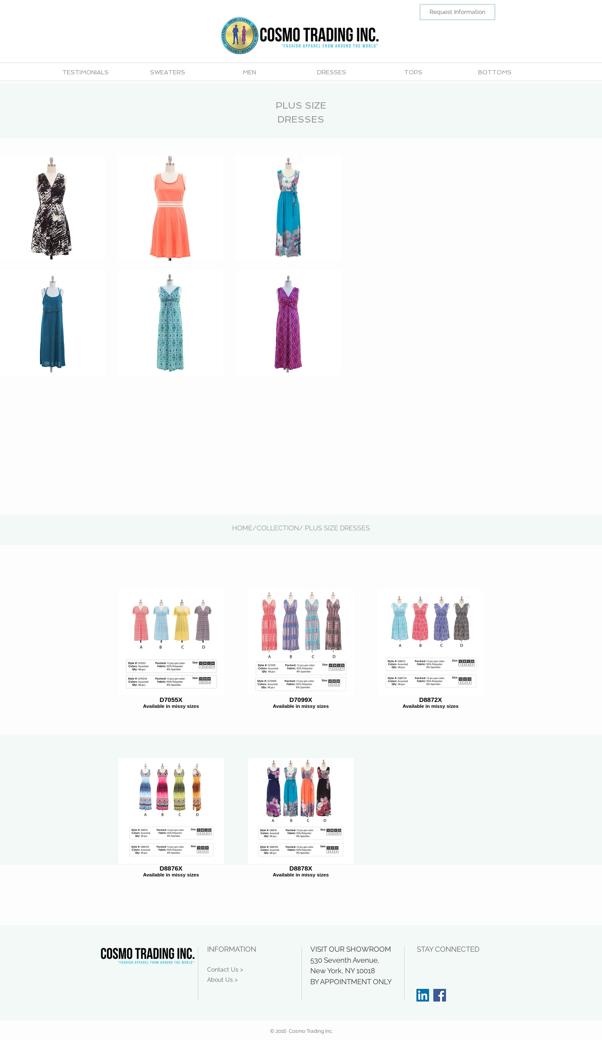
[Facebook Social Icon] (439, 995)
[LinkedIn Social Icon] (422, 995)
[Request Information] (457, 12)
